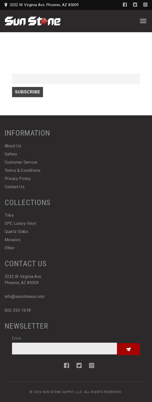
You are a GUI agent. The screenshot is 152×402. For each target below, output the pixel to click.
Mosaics (12, 239)
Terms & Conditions (23, 170)
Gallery (11, 154)
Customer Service (21, 162)
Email (16, 70)
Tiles (9, 215)
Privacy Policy (18, 178)
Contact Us (15, 186)
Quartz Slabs (16, 231)
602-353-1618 (18, 310)
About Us (13, 145)
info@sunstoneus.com (25, 296)
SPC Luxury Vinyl (20, 223)
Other (10, 247)
